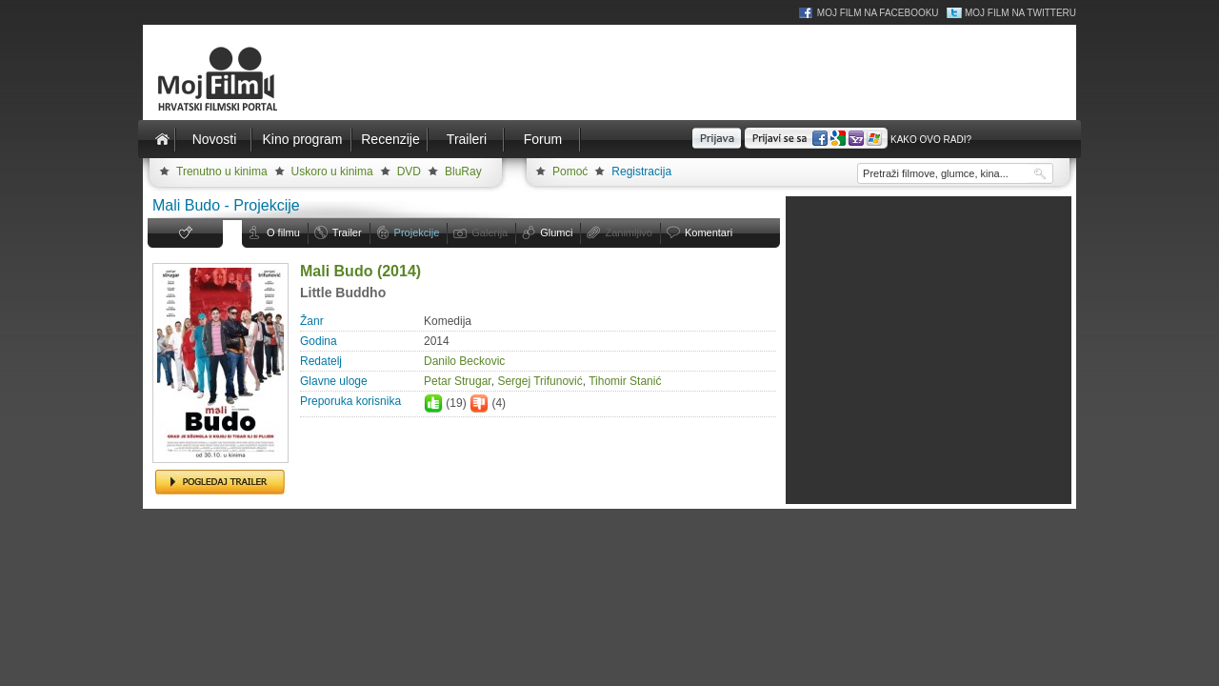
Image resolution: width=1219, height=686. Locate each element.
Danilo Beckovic (464, 361)
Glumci (556, 232)
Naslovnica (162, 139)
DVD (409, 171)
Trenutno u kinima (222, 171)
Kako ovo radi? (930, 139)
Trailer (347, 232)
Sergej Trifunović (539, 381)
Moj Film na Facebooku (878, 13)
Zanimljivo (628, 232)
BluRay (463, 171)
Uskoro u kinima (332, 171)
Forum (543, 139)
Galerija (489, 232)
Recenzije (390, 139)
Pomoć (570, 171)
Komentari (708, 232)
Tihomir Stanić (625, 381)
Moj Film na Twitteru (1020, 13)
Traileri (467, 139)
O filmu (283, 232)
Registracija (641, 171)
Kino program (302, 139)
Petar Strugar (457, 381)
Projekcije (417, 232)
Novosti (214, 139)
